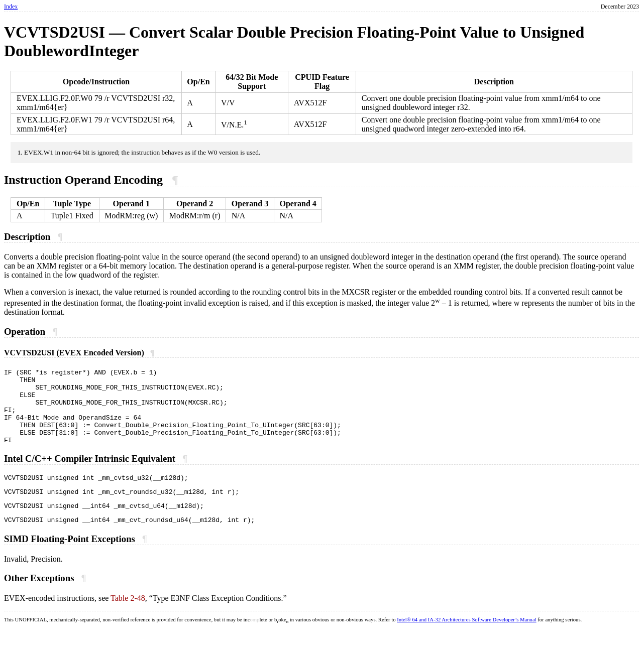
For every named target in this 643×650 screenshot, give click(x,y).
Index (11, 6)
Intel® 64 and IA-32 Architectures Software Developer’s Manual (466, 640)
